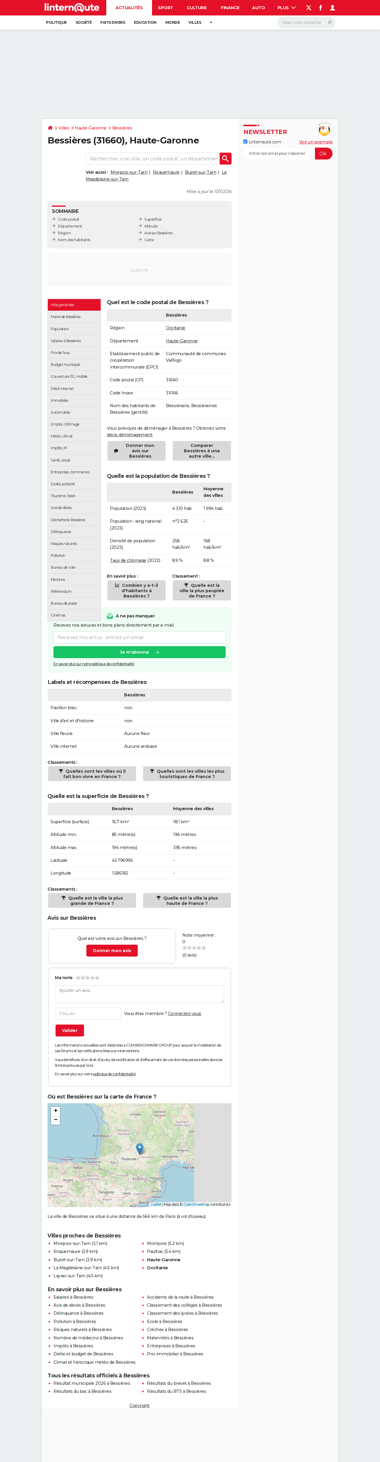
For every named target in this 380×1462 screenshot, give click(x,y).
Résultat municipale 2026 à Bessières (91, 1383)
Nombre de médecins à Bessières (88, 1338)
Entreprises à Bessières (171, 1346)
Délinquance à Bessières (78, 1313)
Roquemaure (166, 172)
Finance (230, 7)
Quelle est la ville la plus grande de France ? (95, 900)
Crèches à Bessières (167, 1329)
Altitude (151, 226)
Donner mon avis (112, 950)
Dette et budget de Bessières (83, 1354)
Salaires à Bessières (73, 1297)
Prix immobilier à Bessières (175, 1354)
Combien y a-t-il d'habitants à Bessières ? (139, 591)
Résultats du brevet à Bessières (179, 1383)
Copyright (139, 1405)
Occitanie (175, 328)
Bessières (122, 128)
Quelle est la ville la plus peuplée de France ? (202, 591)
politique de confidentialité (114, 1074)
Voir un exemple (316, 142)
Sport (165, 7)
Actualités (128, 7)
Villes (195, 22)
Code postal (68, 219)
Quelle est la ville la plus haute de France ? (190, 900)
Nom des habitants (74, 240)
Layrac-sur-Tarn (69, 1275)
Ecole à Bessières (165, 1321)
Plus (287, 7)
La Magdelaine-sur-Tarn (77, 1267)
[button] (139, 1149)
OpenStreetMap (196, 1204)
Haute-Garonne (91, 128)
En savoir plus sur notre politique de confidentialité (93, 664)
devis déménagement (129, 434)
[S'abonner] (287, 153)
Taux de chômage (128, 560)
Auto (258, 7)
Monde (172, 22)
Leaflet (156, 1204)
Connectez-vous (184, 1013)
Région (64, 233)
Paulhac (155, 1251)
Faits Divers (112, 22)
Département (70, 226)
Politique (56, 22)
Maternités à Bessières (170, 1338)
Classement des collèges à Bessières (184, 1305)
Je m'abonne (134, 652)
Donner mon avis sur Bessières (140, 451)
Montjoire (157, 1243)
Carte (149, 240)
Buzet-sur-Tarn (200, 172)
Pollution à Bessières (74, 1321)
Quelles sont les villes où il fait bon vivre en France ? (94, 774)
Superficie (153, 219)
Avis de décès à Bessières (79, 1305)
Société (84, 22)
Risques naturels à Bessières (82, 1329)
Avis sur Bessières (158, 233)
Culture (197, 7)
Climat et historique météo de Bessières (94, 1362)
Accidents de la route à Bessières (180, 1297)
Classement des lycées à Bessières (182, 1313)
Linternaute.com (262, 142)
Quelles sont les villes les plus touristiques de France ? (190, 774)
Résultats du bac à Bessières (82, 1391)
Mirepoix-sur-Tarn (129, 172)
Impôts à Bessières (73, 1346)
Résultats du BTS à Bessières (176, 1391)
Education (145, 22)
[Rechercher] (306, 23)
